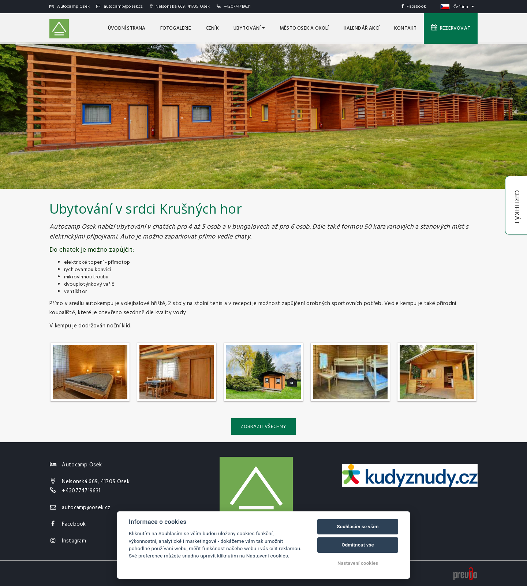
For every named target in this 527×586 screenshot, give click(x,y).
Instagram (74, 541)
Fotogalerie (175, 28)
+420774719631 (237, 6)
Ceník (212, 28)
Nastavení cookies (357, 563)
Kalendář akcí (362, 28)
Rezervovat (450, 28)
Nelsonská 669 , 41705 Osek (180, 6)
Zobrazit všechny (263, 426)
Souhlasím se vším (358, 526)
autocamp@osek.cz (119, 6)
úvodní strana (127, 28)
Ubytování (249, 28)
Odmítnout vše (357, 545)
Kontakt (405, 28)
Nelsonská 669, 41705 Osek (96, 481)
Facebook (413, 6)
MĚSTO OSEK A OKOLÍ (304, 28)
